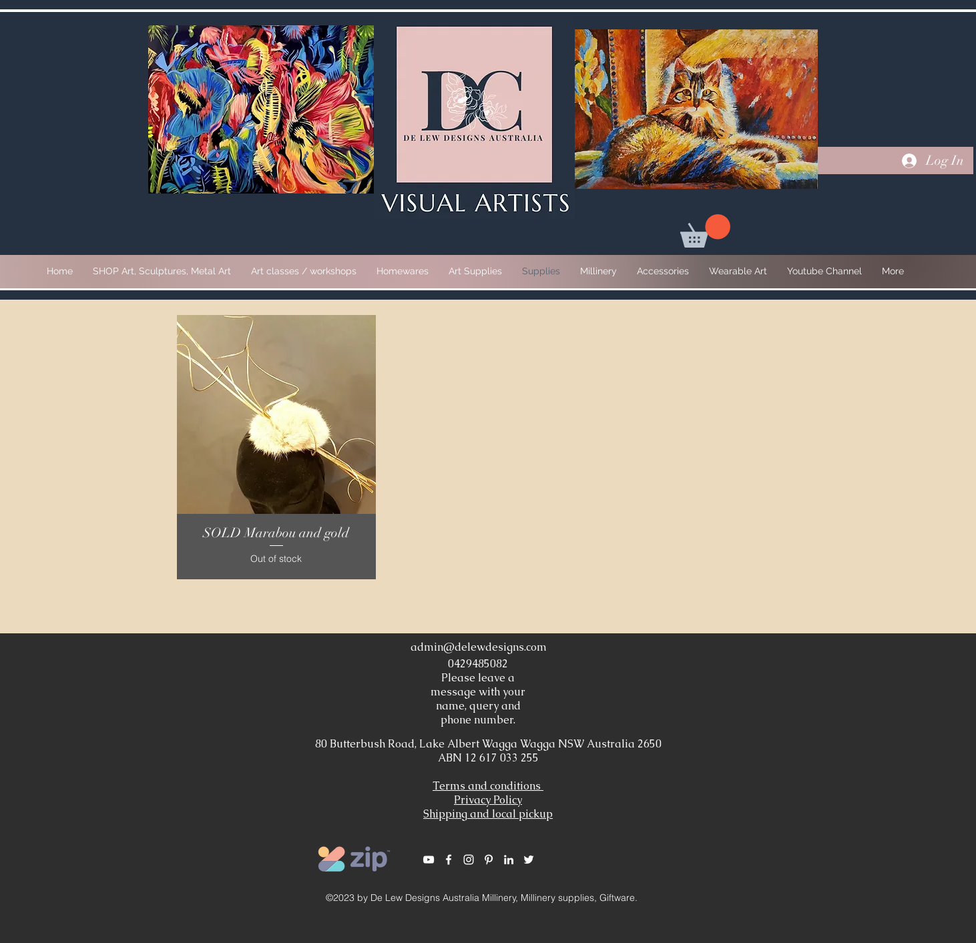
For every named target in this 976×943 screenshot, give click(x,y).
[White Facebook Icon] (448, 859)
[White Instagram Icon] (468, 859)
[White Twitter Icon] (528, 859)
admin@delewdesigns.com (479, 647)
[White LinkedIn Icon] (508, 859)
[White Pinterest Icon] (488, 859)
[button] (705, 231)
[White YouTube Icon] (428, 859)
